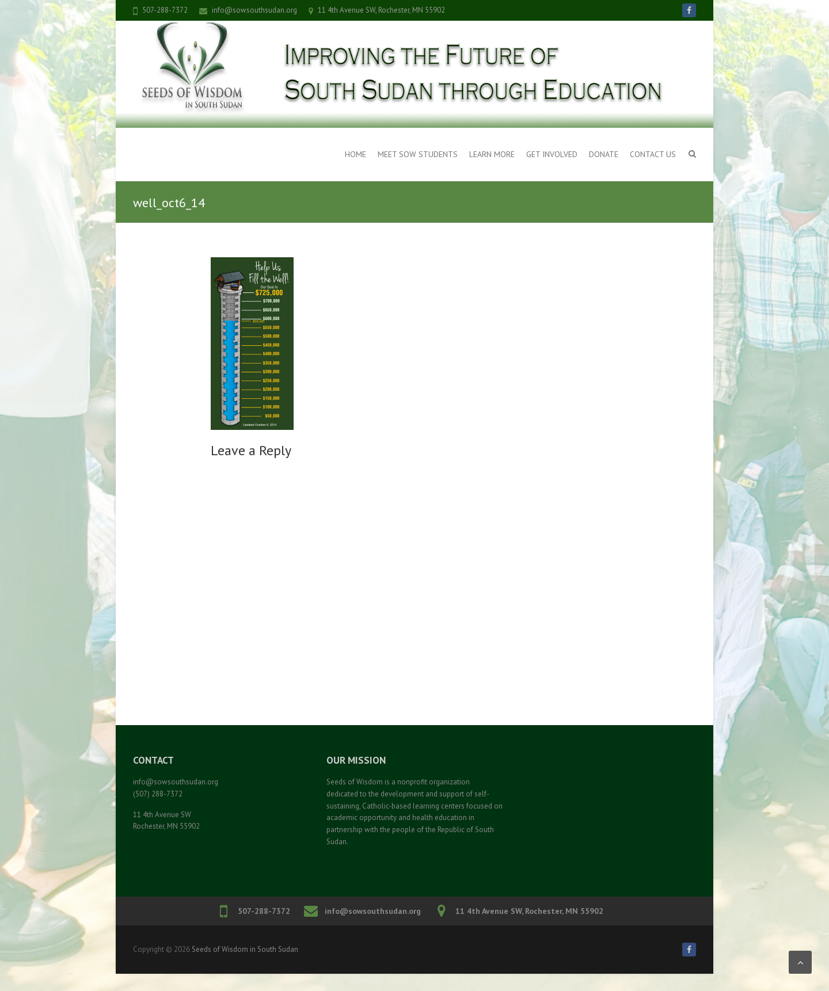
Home (355, 154)
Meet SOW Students (418, 154)
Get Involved (551, 154)
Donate (603, 154)
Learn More (492, 154)
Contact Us (653, 154)
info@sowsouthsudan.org (254, 10)
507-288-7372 (165, 10)
